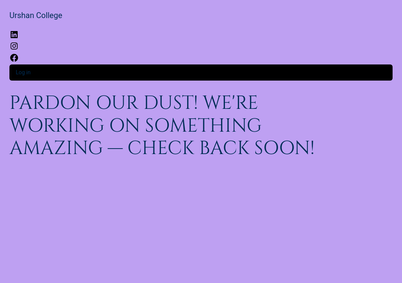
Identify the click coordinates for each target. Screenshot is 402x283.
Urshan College (35, 15)
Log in (23, 72)
